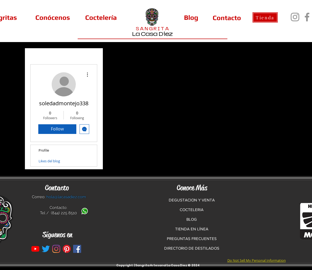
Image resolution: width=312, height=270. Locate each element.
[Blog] (191, 17)
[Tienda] (265, 17)
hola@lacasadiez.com (66, 196)
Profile (44, 150)
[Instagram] (295, 17)
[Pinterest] (67, 249)
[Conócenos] (52, 17)
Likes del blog (49, 161)
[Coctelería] (101, 17)
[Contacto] (227, 17)
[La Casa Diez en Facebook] (77, 249)
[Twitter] (46, 249)
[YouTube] (35, 249)
